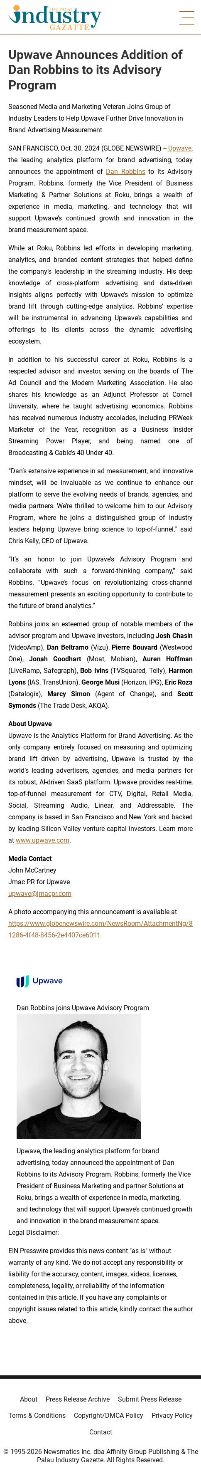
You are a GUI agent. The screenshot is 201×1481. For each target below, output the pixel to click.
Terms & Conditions (37, 1415)
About (28, 1399)
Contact (100, 1432)
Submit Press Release (149, 1399)
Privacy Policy (172, 1415)
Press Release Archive (78, 1399)
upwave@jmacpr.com (39, 894)
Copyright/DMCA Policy (108, 1415)
